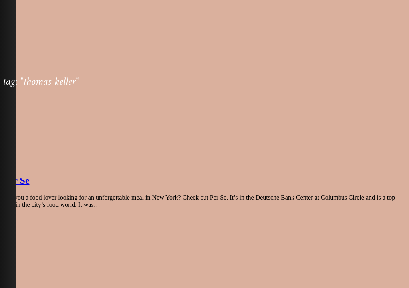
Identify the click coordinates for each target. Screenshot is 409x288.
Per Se (16, 180)
